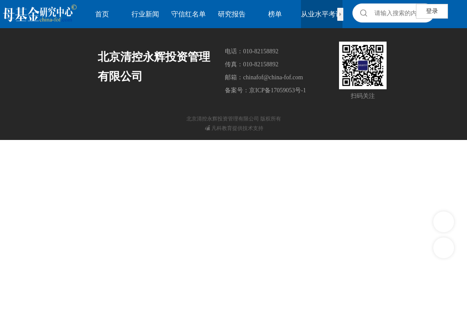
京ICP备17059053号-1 (277, 90)
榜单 (275, 14)
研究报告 (232, 14)
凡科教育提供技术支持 (234, 128)
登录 (432, 11)
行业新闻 (145, 14)
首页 (102, 14)
